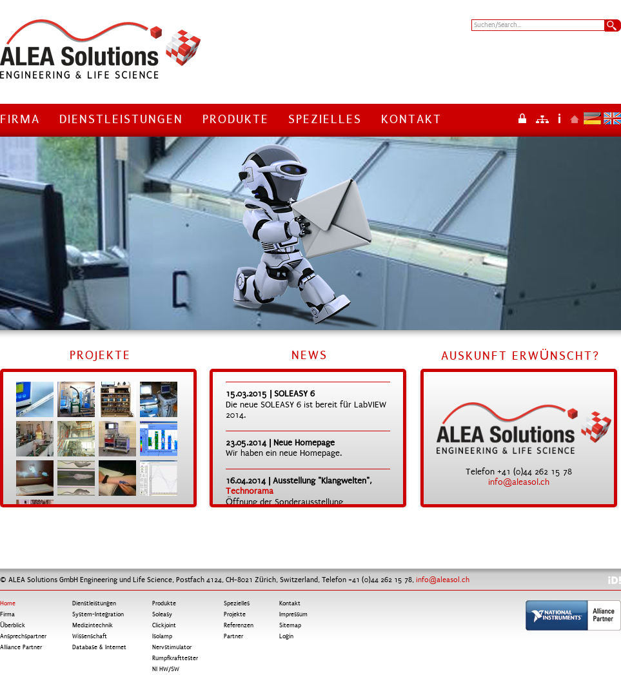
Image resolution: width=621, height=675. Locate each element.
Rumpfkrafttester (175, 658)
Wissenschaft (89, 636)
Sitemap (542, 118)
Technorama (249, 491)
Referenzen (238, 625)
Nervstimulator (172, 647)
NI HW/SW (165, 669)
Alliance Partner (21, 647)
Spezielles (325, 119)
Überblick (12, 625)
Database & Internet (99, 647)
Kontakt (411, 119)
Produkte (235, 119)
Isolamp (162, 636)
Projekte (235, 614)
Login (522, 118)
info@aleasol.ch (518, 482)
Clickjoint (164, 625)
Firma (20, 119)
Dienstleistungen (121, 119)
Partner (233, 636)
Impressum (559, 118)
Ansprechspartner (23, 636)
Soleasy (162, 614)
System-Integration (98, 614)
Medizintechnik (92, 625)
